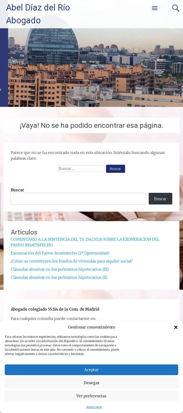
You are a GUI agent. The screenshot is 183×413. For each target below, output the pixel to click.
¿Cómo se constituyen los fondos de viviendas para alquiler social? (72, 261)
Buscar (17, 190)
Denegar (91, 383)
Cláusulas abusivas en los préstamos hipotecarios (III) (60, 269)
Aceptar (91, 370)
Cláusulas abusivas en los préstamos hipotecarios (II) (59, 277)
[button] (175, 327)
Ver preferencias (91, 396)
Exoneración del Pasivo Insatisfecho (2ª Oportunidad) (60, 253)
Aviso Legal (94, 407)
